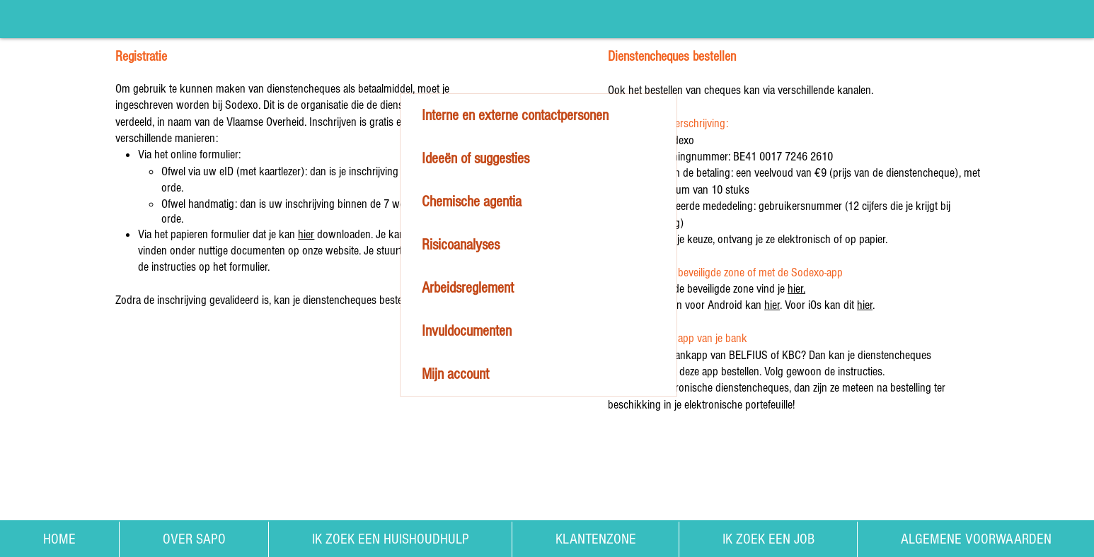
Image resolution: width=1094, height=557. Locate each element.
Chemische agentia (472, 202)
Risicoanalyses (461, 245)
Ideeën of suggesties (475, 159)
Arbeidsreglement (468, 288)
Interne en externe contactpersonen (515, 115)
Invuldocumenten (467, 331)
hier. (796, 288)
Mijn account (455, 374)
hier (306, 234)
